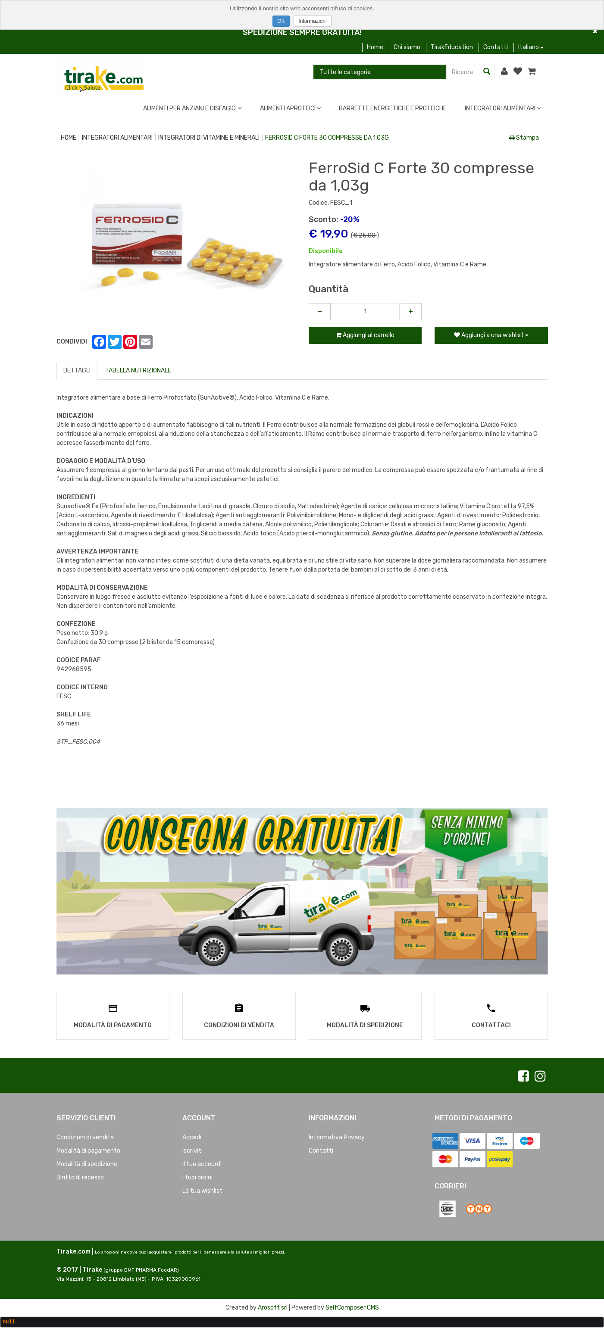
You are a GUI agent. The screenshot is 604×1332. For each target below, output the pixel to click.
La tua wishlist (202, 1189)
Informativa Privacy (337, 1136)
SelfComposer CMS (352, 1306)
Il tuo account (201, 1162)
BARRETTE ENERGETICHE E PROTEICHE (393, 108)
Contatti (495, 47)
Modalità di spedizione (86, 1162)
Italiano (531, 47)
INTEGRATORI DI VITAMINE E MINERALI (209, 137)
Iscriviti (192, 1149)
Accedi (191, 1136)
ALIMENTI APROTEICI (290, 108)
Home (375, 47)
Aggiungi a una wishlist (491, 335)
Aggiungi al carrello (365, 335)
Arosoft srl (273, 1306)
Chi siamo (407, 47)
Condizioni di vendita (85, 1136)
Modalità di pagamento (88, 1149)
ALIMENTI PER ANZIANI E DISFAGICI (192, 108)
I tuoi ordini (197, 1176)
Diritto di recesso (80, 1176)
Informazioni (312, 21)
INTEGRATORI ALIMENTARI (503, 108)
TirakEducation (452, 47)
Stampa (524, 137)
